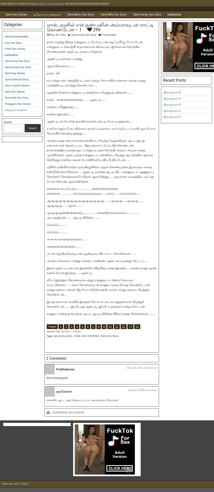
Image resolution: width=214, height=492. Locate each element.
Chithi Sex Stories (15, 48)
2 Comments (108, 34)
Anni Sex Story (13, 42)
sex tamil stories (63, 335)
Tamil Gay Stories (15, 73)
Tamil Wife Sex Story (113, 14)
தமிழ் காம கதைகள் (47, 14)
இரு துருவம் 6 (172, 92)
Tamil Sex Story (109, 335)
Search (8, 122)
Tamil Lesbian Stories (17, 85)
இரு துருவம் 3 (172, 110)
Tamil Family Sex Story (147, 14)
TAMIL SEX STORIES (86, 335)
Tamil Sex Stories (16, 14)
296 (93, 29)
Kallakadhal (174, 14)
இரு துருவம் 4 (172, 104)
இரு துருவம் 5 (172, 98)
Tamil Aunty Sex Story (80, 14)
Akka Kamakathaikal (16, 36)
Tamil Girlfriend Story (17, 79)
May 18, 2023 (58, 34)
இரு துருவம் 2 (172, 116)
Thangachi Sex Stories (18, 103)
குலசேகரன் (64, 391)
